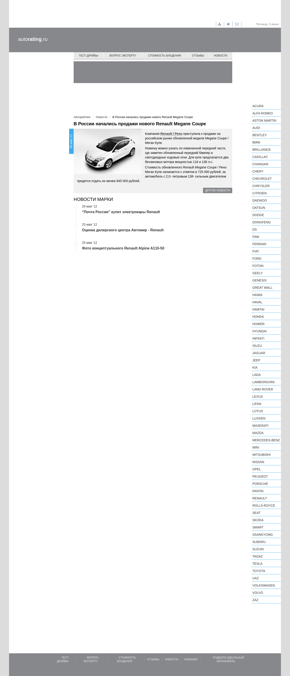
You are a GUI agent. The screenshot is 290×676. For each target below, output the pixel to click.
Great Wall (262, 287)
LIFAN (256, 404)
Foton (257, 266)
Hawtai (258, 309)
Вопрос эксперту (122, 55)
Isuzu (257, 346)
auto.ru (33, 39)
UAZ (255, 578)
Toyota (258, 571)
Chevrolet (262, 178)
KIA (255, 367)
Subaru (259, 542)
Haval (257, 302)
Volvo (257, 593)
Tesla (257, 563)
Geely (257, 273)
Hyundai (259, 331)
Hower (258, 324)
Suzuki (258, 549)
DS (254, 229)
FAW (255, 237)
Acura (257, 106)
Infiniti (258, 338)
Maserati (260, 425)
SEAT (256, 513)
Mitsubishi (261, 454)
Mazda (257, 433)
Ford (256, 258)
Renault (259, 498)
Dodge (258, 215)
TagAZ (257, 556)
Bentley (259, 135)
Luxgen (259, 418)
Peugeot (260, 476)
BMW (256, 142)
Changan (260, 164)
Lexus (257, 396)
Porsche (260, 484)
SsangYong (262, 534)
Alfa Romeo (262, 113)
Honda (258, 316)
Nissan (258, 462)
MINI (255, 447)
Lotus (257, 411)
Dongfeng (261, 222)
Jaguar (258, 353)
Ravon (257, 491)
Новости (220, 55)
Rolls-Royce (263, 505)
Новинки (190, 659)
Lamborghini (263, 382)
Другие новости (217, 190)
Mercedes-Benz (266, 440)
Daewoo (259, 200)
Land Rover (262, 389)
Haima (257, 295)
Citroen (259, 193)
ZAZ (255, 600)
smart (257, 527)
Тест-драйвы (88, 55)
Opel (256, 469)
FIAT (255, 251)
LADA (256, 375)
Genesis (259, 280)
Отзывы (198, 55)
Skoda (257, 520)
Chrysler (261, 186)
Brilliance (261, 149)
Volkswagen (263, 585)
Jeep (256, 360)
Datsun (258, 208)
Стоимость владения (164, 55)
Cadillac (260, 157)
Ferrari (259, 244)
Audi (256, 128)
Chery (257, 171)
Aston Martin (264, 120)
